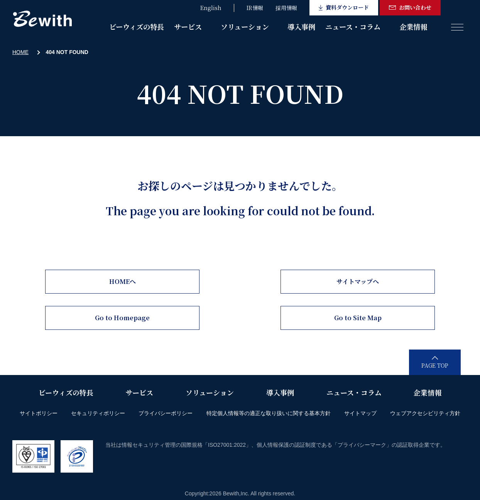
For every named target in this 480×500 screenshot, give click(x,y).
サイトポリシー (38, 413)
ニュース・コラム (352, 27)
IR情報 (255, 8)
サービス (188, 27)
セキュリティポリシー (98, 413)
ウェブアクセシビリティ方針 (425, 413)
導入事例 (301, 27)
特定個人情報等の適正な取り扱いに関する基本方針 (268, 413)
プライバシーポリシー (166, 413)
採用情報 (286, 8)
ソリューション (245, 27)
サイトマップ (360, 413)
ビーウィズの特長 (136, 27)
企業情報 (413, 27)
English (210, 8)
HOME (20, 52)
